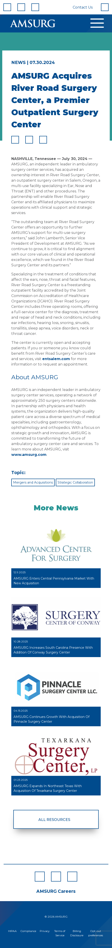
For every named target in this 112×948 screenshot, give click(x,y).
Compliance (28, 931)
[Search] (105, 7)
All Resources (54, 820)
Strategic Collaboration (75, 482)
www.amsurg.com (29, 454)
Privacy (45, 931)
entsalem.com (56, 359)
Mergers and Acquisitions (33, 482)
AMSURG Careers (56, 891)
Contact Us (83, 7)
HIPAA (12, 931)
